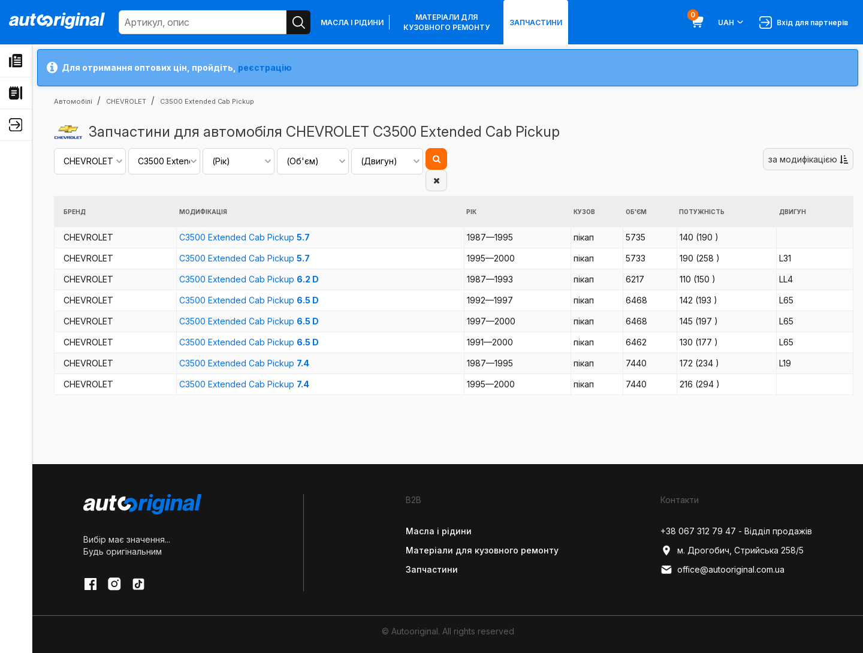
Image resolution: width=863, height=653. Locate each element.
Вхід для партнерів (803, 22)
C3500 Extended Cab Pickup (244, 237)
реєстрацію (265, 67)
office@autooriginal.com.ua (722, 570)
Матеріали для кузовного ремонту (446, 22)
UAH (731, 22)
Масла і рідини (352, 22)
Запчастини (535, 22)
